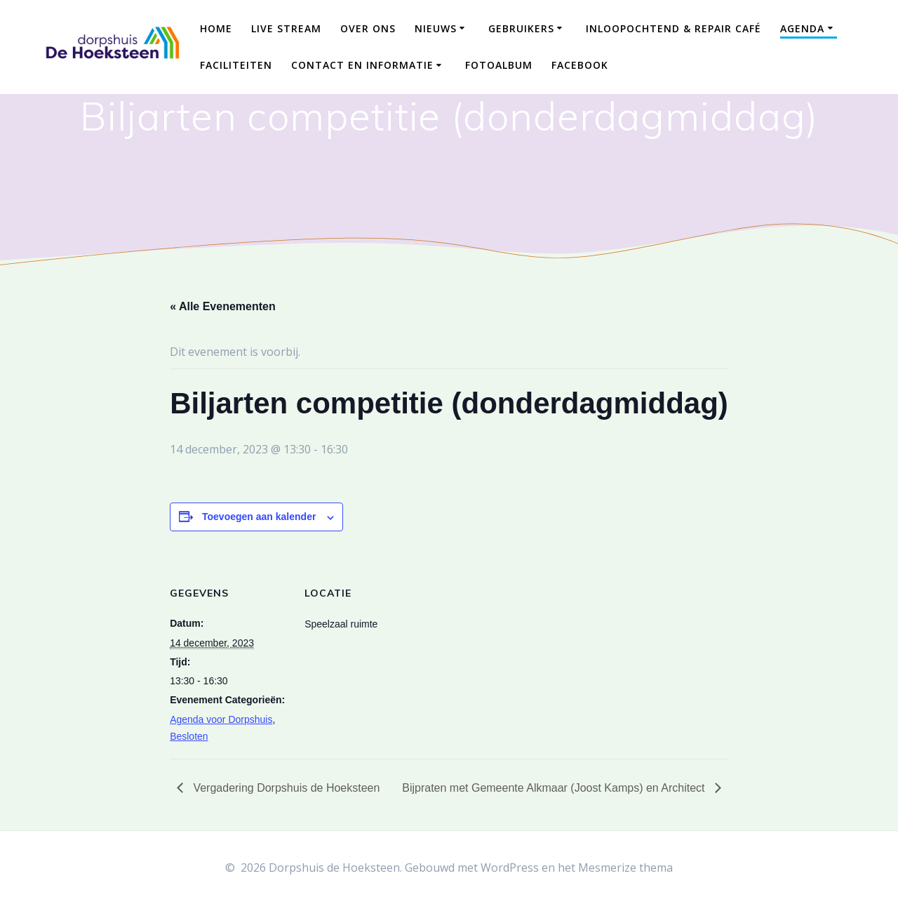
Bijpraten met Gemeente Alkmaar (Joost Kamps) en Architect (555, 788)
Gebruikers (521, 28)
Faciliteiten (236, 65)
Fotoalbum (498, 65)
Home (216, 28)
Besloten (189, 736)
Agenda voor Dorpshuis (221, 719)
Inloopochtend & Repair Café (673, 28)
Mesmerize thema (625, 867)
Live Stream (286, 28)
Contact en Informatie (362, 65)
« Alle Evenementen (223, 306)
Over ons (368, 28)
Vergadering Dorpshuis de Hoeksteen (285, 788)
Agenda (802, 28)
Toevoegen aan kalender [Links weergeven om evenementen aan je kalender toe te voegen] (259, 516)
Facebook (579, 65)
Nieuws (436, 28)
